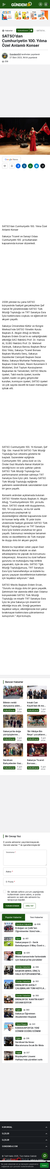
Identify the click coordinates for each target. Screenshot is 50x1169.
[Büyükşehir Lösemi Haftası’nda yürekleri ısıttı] (25, 1056)
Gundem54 (15, 54)
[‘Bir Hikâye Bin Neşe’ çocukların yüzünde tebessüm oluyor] (37, 728)
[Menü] (4, 4)
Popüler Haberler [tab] (13, 917)
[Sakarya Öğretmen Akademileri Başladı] (25, 1013)
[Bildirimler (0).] (46, 4)
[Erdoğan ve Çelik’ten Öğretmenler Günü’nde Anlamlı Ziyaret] (25, 928)
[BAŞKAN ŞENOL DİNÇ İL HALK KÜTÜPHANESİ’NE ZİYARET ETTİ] (25, 970)
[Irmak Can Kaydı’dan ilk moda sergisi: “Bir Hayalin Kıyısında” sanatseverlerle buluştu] (37, 699)
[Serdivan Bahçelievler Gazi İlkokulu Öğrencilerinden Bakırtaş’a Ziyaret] (13, 756)
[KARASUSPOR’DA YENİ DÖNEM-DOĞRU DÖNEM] (25, 1028)
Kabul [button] (44, 1165)
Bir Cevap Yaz (13, 836)
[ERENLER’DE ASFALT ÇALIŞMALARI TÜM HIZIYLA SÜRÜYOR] (25, 985)
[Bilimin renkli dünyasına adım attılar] (13, 699)
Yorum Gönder (12, 906)
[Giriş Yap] (40, 4)
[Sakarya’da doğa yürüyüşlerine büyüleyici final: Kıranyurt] (13, 728)
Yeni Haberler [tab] (36, 917)
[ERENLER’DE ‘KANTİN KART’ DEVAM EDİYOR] (25, 999)
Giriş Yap (29, 906)
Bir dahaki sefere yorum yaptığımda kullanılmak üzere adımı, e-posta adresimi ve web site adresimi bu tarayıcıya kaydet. (25, 895)
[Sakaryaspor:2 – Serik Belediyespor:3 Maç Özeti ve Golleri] (25, 942)
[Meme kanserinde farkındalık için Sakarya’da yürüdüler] (25, 956)
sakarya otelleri (37, 1160)
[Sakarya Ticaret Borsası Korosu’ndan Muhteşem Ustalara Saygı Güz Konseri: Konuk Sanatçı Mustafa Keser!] (37, 756)
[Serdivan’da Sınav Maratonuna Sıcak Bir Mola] (25, 1042)
